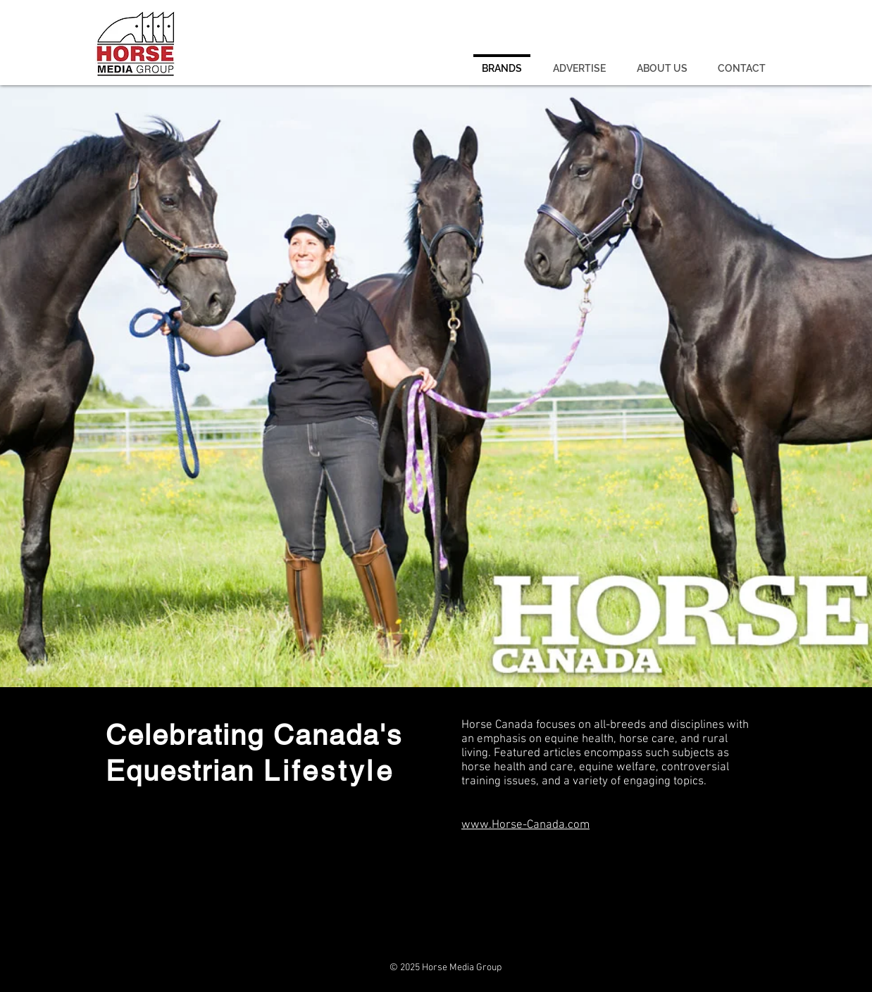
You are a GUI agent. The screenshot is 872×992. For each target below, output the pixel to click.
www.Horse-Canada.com (525, 825)
